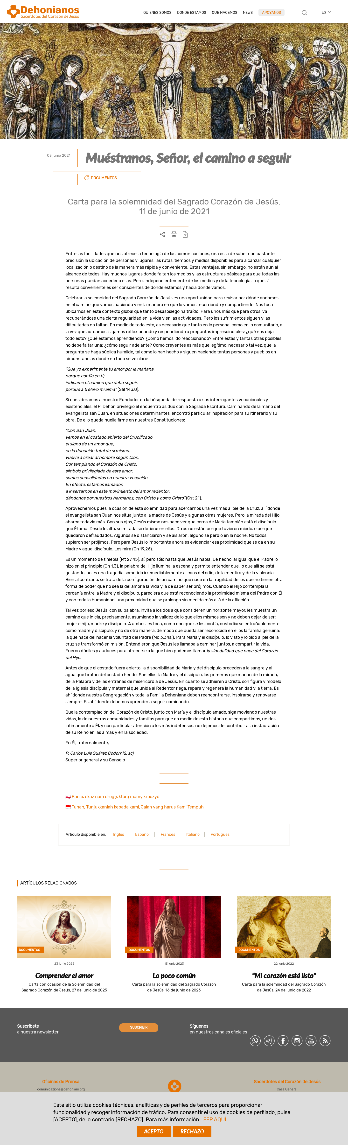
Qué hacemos (224, 12)
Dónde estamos (191, 12)
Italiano (193, 834)
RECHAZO (192, 1131)
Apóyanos (271, 12)
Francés (168, 834)
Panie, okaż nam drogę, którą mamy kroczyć (115, 796)
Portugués (220, 834)
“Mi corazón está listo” (284, 975)
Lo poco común (174, 975)
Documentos (104, 178)
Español (142, 834)
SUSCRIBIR (138, 1028)
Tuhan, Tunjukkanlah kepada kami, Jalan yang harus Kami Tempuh (138, 807)
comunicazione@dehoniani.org (61, 1089)
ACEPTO (154, 1131)
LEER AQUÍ (213, 1119)
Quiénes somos (157, 12)
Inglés (118, 834)
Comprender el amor (64, 975)
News (248, 12)
